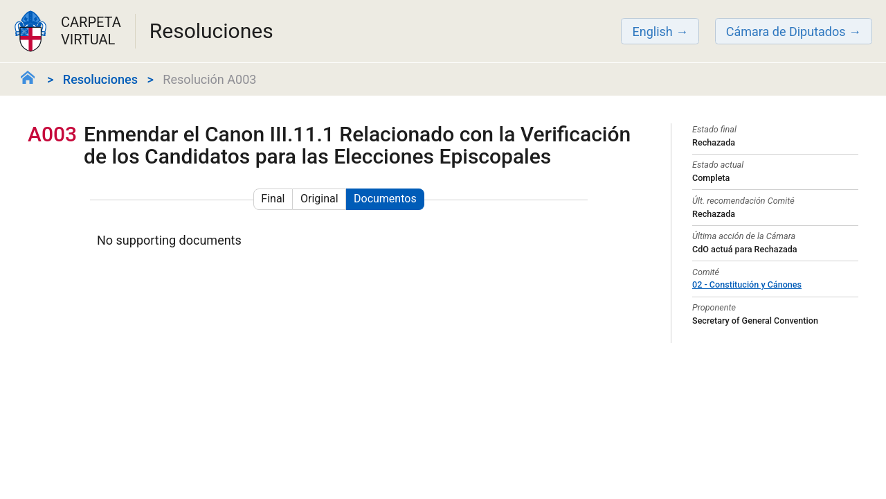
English (652, 31)
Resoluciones (100, 79)
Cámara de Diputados (786, 31)
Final (272, 198)
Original (319, 198)
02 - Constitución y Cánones (747, 284)
